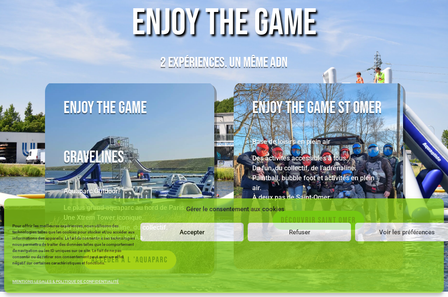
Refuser (299, 232)
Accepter (192, 232)
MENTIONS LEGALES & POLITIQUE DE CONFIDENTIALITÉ (65, 281)
